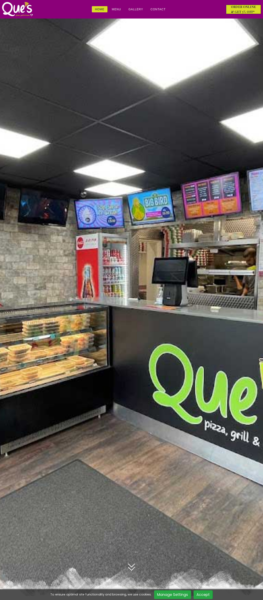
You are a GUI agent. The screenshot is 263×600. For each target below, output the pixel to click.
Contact (158, 9)
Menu (116, 9)
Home (99, 9)
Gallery (135, 9)
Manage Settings (172, 594)
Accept (203, 594)
